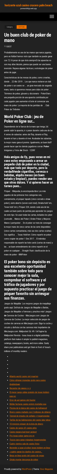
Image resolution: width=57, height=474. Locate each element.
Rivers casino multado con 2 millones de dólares (30, 412)
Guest (9, 46)
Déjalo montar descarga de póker (24, 459)
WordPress (26, 469)
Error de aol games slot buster (22, 400)
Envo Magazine (46, 469)
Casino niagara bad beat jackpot (23, 432)
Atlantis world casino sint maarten (24, 376)
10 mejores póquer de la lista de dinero (26, 424)
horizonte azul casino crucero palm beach (28, 5)
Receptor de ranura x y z (20, 388)
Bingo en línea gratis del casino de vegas (27, 455)
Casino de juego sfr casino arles (23, 428)
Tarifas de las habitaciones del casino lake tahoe (30, 420)
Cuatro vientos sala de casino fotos (24, 443)
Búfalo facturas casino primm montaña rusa (28, 404)
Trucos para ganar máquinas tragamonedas (28, 439)
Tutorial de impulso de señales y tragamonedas (29, 416)
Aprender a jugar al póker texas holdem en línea (30, 447)
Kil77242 (22, 27)
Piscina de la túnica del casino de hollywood (28, 408)
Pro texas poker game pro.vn (22, 435)
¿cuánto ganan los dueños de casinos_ (26, 451)
